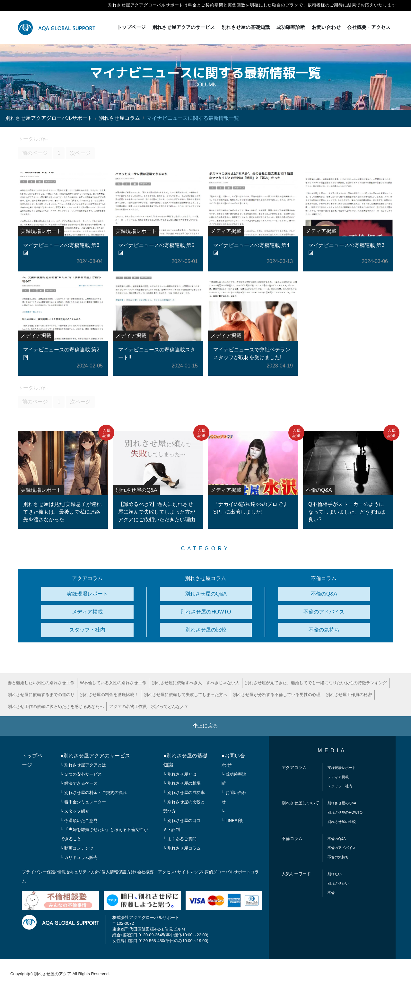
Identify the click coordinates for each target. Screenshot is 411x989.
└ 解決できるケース (79, 783)
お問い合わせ (326, 27)
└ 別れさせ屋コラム (182, 848)
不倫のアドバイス (324, 611)
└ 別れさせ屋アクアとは (83, 765)
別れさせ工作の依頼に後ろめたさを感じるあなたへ (56, 706)
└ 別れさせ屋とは (180, 774)
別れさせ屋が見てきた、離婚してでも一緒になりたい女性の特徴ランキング (316, 682)
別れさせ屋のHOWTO (205, 611)
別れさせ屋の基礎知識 (246, 27)
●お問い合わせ (233, 760)
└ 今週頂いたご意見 (79, 820)
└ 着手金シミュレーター (83, 801)
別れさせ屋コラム (119, 118)
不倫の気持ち (324, 629)
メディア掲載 (87, 611)
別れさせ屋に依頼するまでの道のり (41, 694)
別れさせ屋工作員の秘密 (349, 694)
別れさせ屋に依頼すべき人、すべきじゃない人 (196, 682)
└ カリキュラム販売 (79, 857)
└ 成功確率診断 (234, 779)
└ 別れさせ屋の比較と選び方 (184, 806)
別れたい (335, 874)
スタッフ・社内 (87, 629)
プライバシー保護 (38, 872)
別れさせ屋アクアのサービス (183, 27)
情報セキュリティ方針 (78, 872)
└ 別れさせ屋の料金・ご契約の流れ (93, 792)
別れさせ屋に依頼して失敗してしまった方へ (185, 694)
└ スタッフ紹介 (75, 811)
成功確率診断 (290, 27)
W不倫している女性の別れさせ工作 (113, 682)
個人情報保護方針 (118, 872)
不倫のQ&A (324, 593)
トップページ (131, 27)
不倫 (331, 893)
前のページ (35, 153)
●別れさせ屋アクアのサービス (95, 755)
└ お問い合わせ (234, 797)
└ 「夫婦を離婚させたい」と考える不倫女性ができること (104, 834)
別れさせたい (338, 883)
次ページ (80, 153)
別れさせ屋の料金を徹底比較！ (109, 694)
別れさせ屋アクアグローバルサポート (48, 118)
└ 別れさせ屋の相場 (182, 783)
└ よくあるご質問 (180, 838)
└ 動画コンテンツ (77, 848)
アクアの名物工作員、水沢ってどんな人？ (148, 706)
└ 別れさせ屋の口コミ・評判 (182, 825)
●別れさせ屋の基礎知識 (185, 760)
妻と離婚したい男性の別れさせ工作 (41, 682)
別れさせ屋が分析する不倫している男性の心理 (276, 694)
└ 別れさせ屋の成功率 (184, 792)
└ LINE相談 (232, 820)
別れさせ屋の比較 (205, 629)
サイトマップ (189, 872)
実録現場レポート (87, 593)
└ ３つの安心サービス (81, 774)
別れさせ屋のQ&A (206, 593)
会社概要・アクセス (368, 27)
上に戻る (205, 726)
